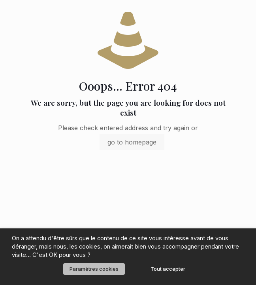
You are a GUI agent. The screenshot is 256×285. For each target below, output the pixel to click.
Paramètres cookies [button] (94, 269)
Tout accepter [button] (168, 269)
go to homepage (131, 142)
